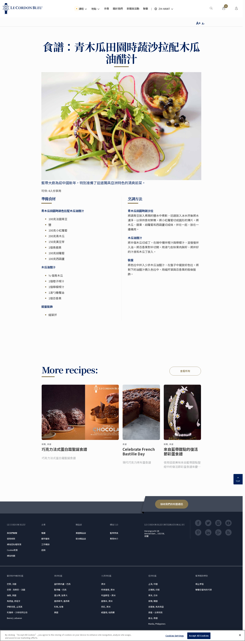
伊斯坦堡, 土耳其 (14, 606)
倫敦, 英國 (11, 595)
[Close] (239, 635)
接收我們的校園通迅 (171, 504)
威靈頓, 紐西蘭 (108, 612)
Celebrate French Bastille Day (139, 454)
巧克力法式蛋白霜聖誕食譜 (64, 452)
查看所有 (185, 371)
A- (203, 23)
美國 (56, 612)
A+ (198, 23)
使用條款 (11, 538)
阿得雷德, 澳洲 (108, 589)
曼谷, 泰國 (153, 618)
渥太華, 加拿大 (61, 595)
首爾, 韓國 (153, 600)
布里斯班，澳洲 (108, 595)
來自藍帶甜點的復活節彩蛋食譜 (181, 454)
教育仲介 (114, 538)
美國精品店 (81, 532)
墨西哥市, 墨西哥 (62, 600)
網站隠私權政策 (14, 544)
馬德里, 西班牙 (13, 600)
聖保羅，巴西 (60, 589)
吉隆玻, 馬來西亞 (156, 606)
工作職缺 (45, 544)
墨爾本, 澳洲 (106, 600)
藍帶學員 (114, 532)
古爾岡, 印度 (154, 589)
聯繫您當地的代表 (203, 589)
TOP (238, 479)
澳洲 (103, 583)
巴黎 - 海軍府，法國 (16, 589)
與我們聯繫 (12, 532)
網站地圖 (11, 555)
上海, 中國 (153, 583)
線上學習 (199, 583)
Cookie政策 (12, 550)
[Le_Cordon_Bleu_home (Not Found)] (22, 8)
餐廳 (43, 532)
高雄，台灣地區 (155, 612)
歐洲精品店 (81, 538)
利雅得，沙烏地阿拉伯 (17, 612)
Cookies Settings (174, 635)
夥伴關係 (45, 538)
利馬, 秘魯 (58, 606)
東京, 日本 (153, 595)
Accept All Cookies (199, 635)
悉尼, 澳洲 (105, 606)
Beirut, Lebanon (14, 618)
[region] (122, 635)
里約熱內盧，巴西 (62, 583)
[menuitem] (211, 8)
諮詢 (43, 550)
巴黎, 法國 (11, 583)
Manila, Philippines (156, 623)
